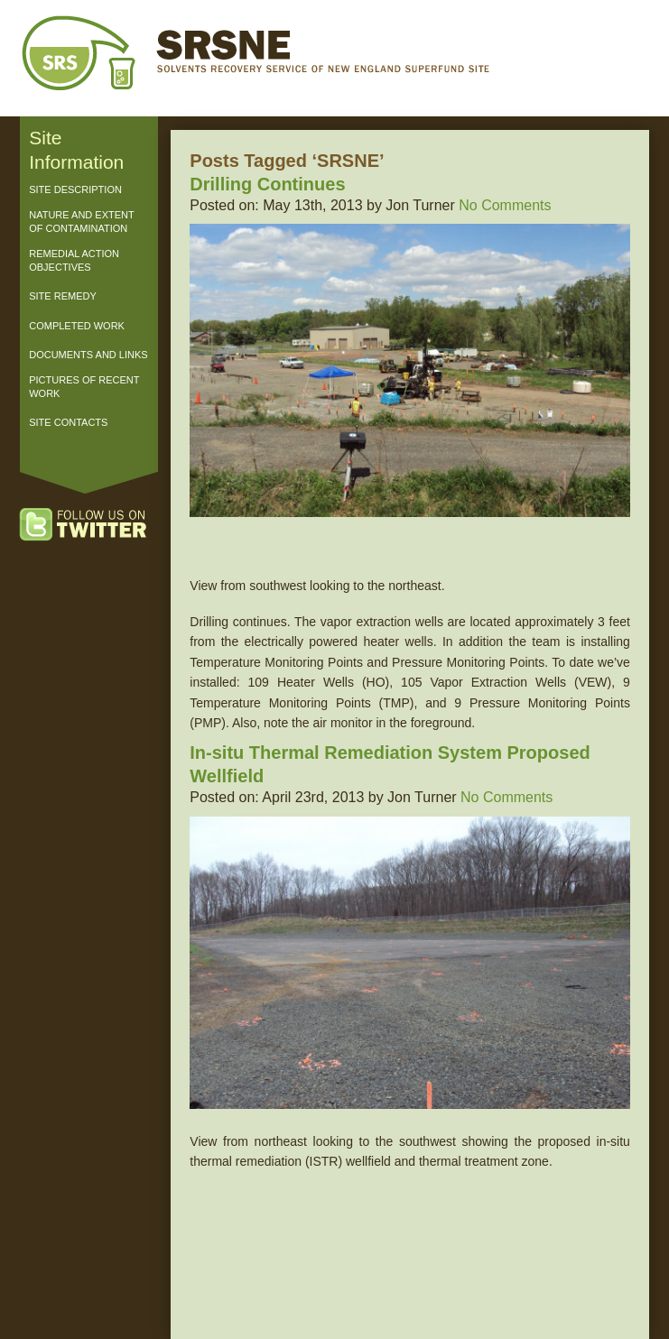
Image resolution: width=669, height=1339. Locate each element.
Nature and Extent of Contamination (81, 221)
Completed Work (77, 325)
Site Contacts (68, 422)
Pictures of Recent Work (84, 386)
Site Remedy (63, 296)
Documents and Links (88, 354)
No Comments (505, 205)
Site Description (75, 189)
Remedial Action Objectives (74, 260)
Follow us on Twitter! (101, 526)
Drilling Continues (267, 184)
